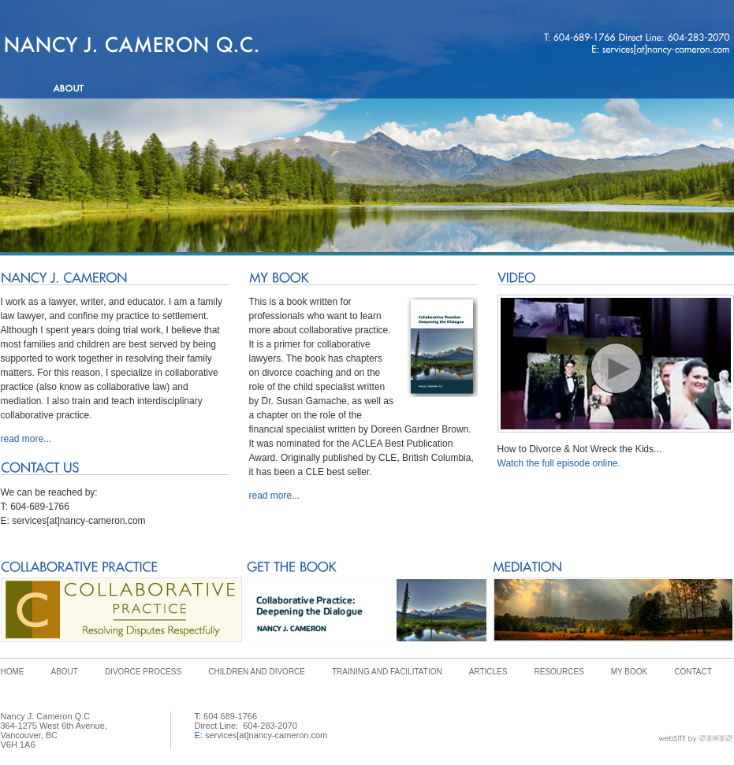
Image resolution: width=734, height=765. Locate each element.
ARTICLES (488, 671)
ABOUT (64, 671)
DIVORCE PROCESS (143, 671)
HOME (12, 671)
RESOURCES (558, 671)
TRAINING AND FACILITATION (387, 671)
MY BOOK (629, 671)
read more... (26, 438)
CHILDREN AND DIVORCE (256, 671)
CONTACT (693, 671)
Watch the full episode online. (558, 463)
